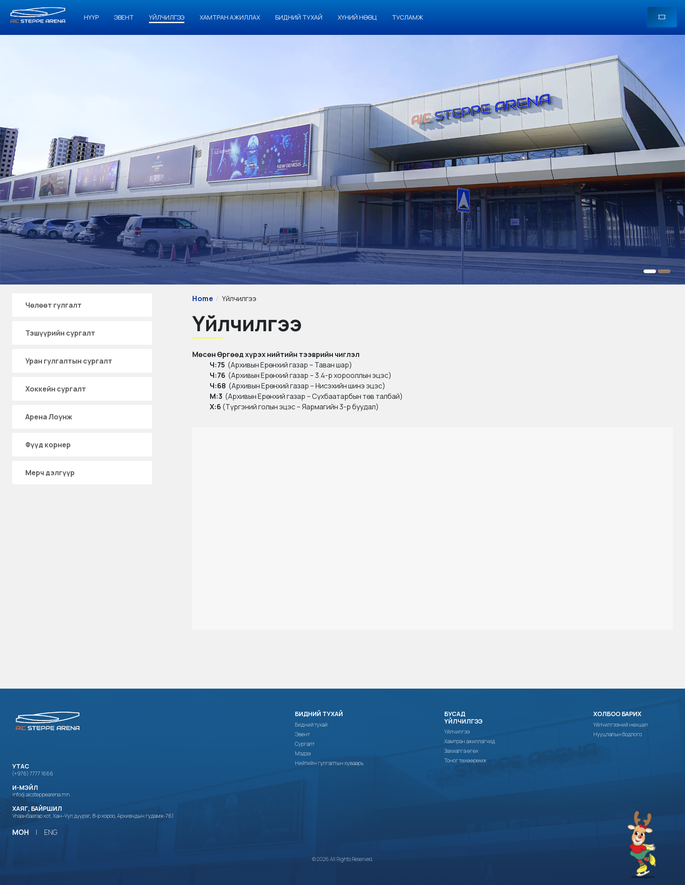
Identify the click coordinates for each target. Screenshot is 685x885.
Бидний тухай (298, 17)
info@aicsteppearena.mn (40, 794)
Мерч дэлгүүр (50, 472)
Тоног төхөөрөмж (465, 760)
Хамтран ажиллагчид (469, 741)
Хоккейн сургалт (55, 389)
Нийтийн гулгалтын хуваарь (329, 763)
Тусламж (407, 17)
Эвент (124, 17)
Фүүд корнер (48, 444)
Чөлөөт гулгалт (53, 305)
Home (203, 298)
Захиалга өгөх (461, 751)
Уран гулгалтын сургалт (68, 361)
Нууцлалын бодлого (617, 734)
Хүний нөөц (357, 17)
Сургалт (305, 744)
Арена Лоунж (48, 417)
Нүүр (91, 17)
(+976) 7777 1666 (32, 773)
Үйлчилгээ (166, 17)
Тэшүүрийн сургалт (60, 333)
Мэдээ (303, 753)
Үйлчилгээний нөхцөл (620, 724)
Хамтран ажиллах (230, 17)
